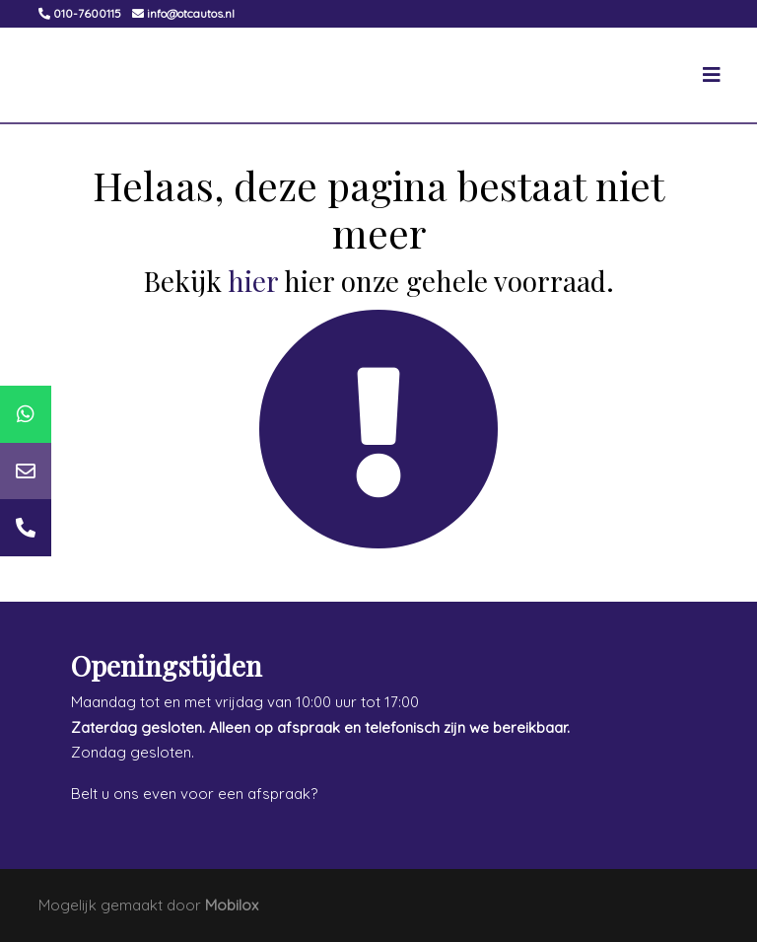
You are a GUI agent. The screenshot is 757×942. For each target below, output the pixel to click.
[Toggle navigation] (711, 75)
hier (253, 280)
